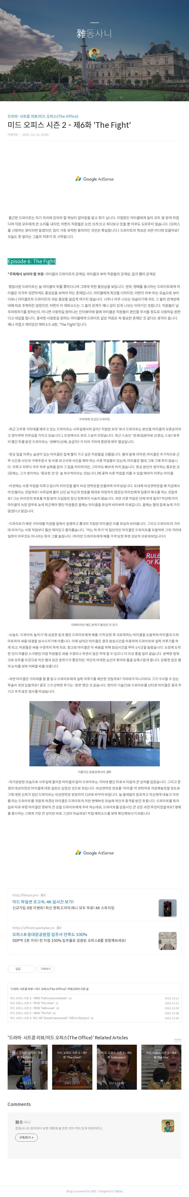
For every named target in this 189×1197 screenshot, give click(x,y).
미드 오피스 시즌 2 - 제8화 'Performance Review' (38, 998)
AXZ (93, 1191)
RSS (102, 92)
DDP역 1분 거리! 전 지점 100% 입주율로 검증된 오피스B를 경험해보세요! (69, 940)
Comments (19, 1104)
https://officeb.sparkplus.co (33, 928)
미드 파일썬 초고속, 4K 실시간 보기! (43, 902)
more (177, 1039)
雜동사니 (94, 33)
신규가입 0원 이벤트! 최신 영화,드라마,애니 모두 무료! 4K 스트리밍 (63, 908)
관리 (117, 92)
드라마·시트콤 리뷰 (22, 989)
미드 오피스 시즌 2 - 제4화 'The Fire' (30, 1013)
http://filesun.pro (25, 895)
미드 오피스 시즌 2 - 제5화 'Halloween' (32, 1008)
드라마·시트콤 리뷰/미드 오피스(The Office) (43, 116)
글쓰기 (71, 92)
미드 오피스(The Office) (51, 989)
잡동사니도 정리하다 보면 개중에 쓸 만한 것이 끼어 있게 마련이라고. (59, 1128)
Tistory (118, 1191)
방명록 (86, 92)
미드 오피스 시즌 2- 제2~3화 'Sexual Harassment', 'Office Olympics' (49, 1018)
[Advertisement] (94, 178)
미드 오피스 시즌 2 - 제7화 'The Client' (32, 1003)
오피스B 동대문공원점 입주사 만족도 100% (49, 934)
